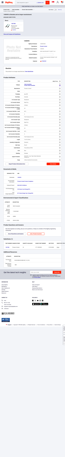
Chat (4, 300)
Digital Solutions (5, 291)
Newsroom (4, 293)
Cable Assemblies (15, 9)
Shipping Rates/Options (37, 288)
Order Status (34, 286)
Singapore (9, 324)
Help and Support (36, 284)
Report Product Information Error (17, 164)
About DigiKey (5, 284)
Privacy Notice (37, 277)
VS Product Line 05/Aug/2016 (23, 189)
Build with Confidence (22, 185)
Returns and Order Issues (37, 289)
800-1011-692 (6, 303)
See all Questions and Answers (16, 233)
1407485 (13, 23)
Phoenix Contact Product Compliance (25, 181)
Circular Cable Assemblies (27, 9)
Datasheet (43, 61)
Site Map (3, 289)
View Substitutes (29, 71)
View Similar (53, 164)
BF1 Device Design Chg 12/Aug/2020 (25, 193)
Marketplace (4, 286)
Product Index (6, 9)
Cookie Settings (57, 324)
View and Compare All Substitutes (12, 34)
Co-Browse (5, 308)
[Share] (59, 9)
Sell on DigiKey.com (6, 288)
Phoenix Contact (43, 46)
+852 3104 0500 (6, 304)
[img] (8, 3)
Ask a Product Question (36, 233)
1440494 (19, 177)
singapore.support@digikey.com (10, 306)
